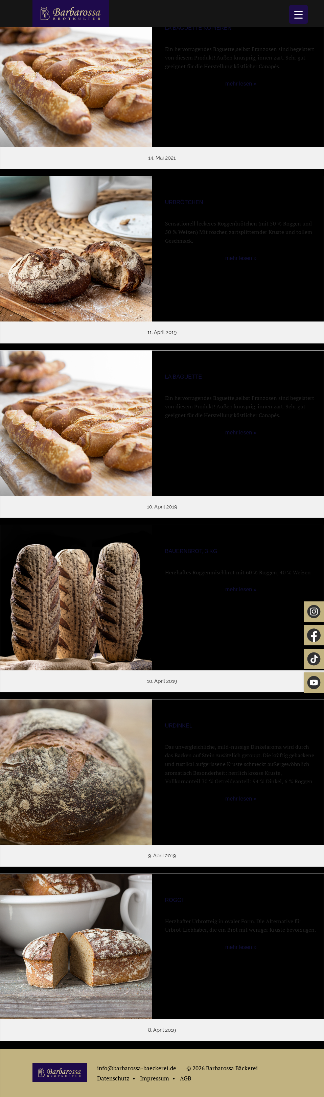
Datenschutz (113, 1078)
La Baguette (183, 377)
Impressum (154, 1078)
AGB (185, 1078)
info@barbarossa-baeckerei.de (136, 1068)
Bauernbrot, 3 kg (191, 551)
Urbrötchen (184, 202)
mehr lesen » (241, 84)
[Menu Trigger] (298, 14)
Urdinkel (178, 726)
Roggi (174, 900)
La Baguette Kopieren (198, 28)
